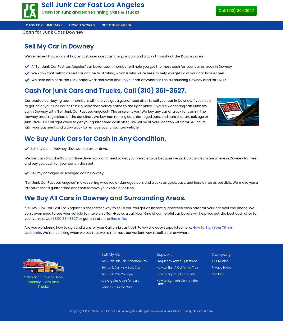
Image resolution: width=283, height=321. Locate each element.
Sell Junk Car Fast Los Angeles (92, 4)
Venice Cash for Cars (116, 287)
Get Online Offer (116, 25)
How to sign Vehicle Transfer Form (177, 282)
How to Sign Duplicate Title (176, 274)
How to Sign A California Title (177, 267)
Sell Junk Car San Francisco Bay (124, 261)
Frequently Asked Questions (177, 261)
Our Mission (220, 261)
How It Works (82, 25)
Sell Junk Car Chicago (117, 274)
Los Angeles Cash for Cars (120, 281)
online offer (116, 218)
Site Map (218, 274)
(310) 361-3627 (65, 218)
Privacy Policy (222, 267)
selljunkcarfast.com (199, 311)
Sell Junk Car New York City (121, 267)
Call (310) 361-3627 (236, 10)
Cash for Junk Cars (44, 25)
